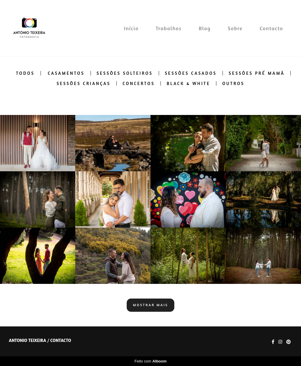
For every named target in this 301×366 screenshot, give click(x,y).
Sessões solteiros (125, 73)
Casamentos (66, 73)
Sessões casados (191, 73)
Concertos (139, 83)
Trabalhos (169, 28)
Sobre (235, 28)
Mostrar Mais (150, 305)
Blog (204, 28)
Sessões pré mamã (257, 73)
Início (131, 28)
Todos (25, 73)
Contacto (271, 28)
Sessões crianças (83, 83)
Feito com (150, 361)
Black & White (188, 83)
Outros (233, 83)
